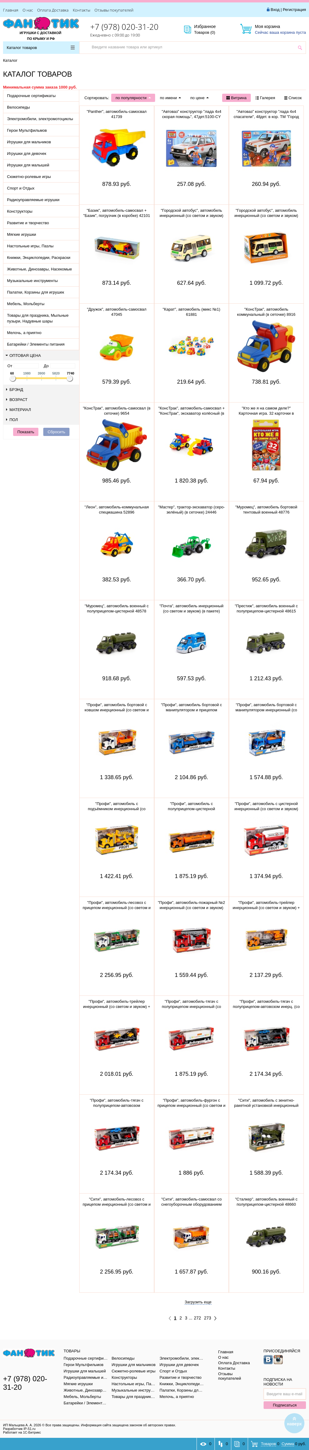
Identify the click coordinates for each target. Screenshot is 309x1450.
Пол (12, 419)
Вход (275, 9)
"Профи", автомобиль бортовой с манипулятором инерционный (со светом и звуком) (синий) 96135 (266, 709)
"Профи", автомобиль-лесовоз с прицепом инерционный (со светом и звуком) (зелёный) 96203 (117, 907)
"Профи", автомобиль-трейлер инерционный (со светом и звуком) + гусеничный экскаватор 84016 (266, 907)
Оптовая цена (23, 355)
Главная (10, 10)
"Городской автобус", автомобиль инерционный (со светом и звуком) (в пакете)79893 (191, 215)
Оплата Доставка (53, 10)
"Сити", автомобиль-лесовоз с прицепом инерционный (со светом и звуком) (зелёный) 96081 (117, 1204)
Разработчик (19, 1429)
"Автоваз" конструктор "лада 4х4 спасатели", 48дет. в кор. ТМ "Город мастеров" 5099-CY (266, 116)
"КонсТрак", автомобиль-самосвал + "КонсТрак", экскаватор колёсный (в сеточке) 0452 (191, 413)
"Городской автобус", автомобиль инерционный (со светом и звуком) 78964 (266, 215)
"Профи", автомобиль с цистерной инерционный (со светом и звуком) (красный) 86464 (266, 808)
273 (207, 1318)
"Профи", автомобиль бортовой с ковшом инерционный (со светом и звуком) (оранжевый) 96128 (117, 709)
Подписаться (285, 1405)
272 (197, 1318)
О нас (28, 10)
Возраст (16, 399)
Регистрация (294, 9)
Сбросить (56, 432)
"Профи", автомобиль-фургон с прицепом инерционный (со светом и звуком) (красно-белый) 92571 (192, 1105)
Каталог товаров (41, 47)
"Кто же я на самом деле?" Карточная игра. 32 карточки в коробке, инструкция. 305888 (266, 413)
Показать (25, 432)
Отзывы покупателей (113, 10)
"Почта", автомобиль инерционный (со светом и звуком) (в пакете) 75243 (191, 611)
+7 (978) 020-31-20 (124, 26)
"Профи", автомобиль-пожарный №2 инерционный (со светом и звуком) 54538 (191, 907)
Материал (18, 409)
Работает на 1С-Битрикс (22, 1432)
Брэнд (14, 389)
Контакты (81, 10)
